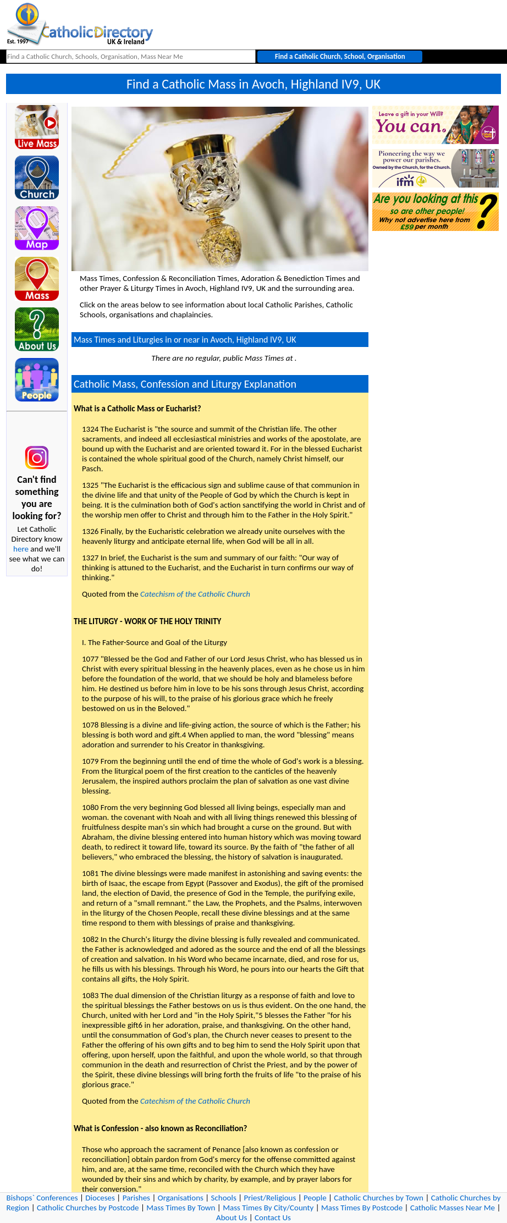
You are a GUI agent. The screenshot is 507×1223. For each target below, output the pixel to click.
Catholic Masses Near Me (452, 1208)
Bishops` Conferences (42, 1198)
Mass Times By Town (180, 1208)
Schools (223, 1198)
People (315, 1198)
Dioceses (100, 1198)
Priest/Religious (270, 1198)
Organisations (180, 1198)
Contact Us (273, 1217)
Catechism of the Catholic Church (195, 594)
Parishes (136, 1198)
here (21, 549)
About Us (231, 1217)
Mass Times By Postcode (362, 1208)
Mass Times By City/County (268, 1208)
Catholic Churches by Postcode (88, 1208)
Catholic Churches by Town (378, 1198)
